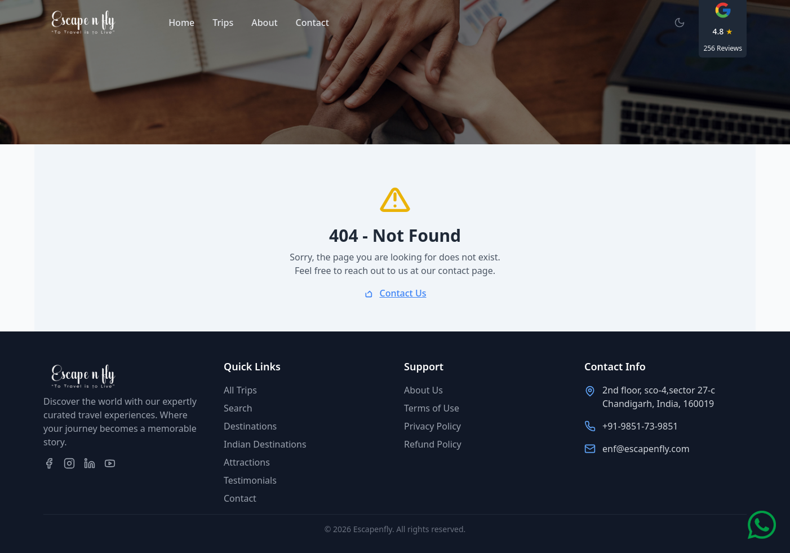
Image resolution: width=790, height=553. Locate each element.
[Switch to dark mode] (679, 22)
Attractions (247, 462)
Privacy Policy (432, 426)
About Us (423, 390)
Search (238, 408)
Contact (312, 22)
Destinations (250, 426)
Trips (222, 22)
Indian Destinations (265, 444)
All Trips (240, 390)
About (264, 22)
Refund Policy (432, 444)
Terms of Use (431, 408)
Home (181, 22)
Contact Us (403, 293)
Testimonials (250, 480)
